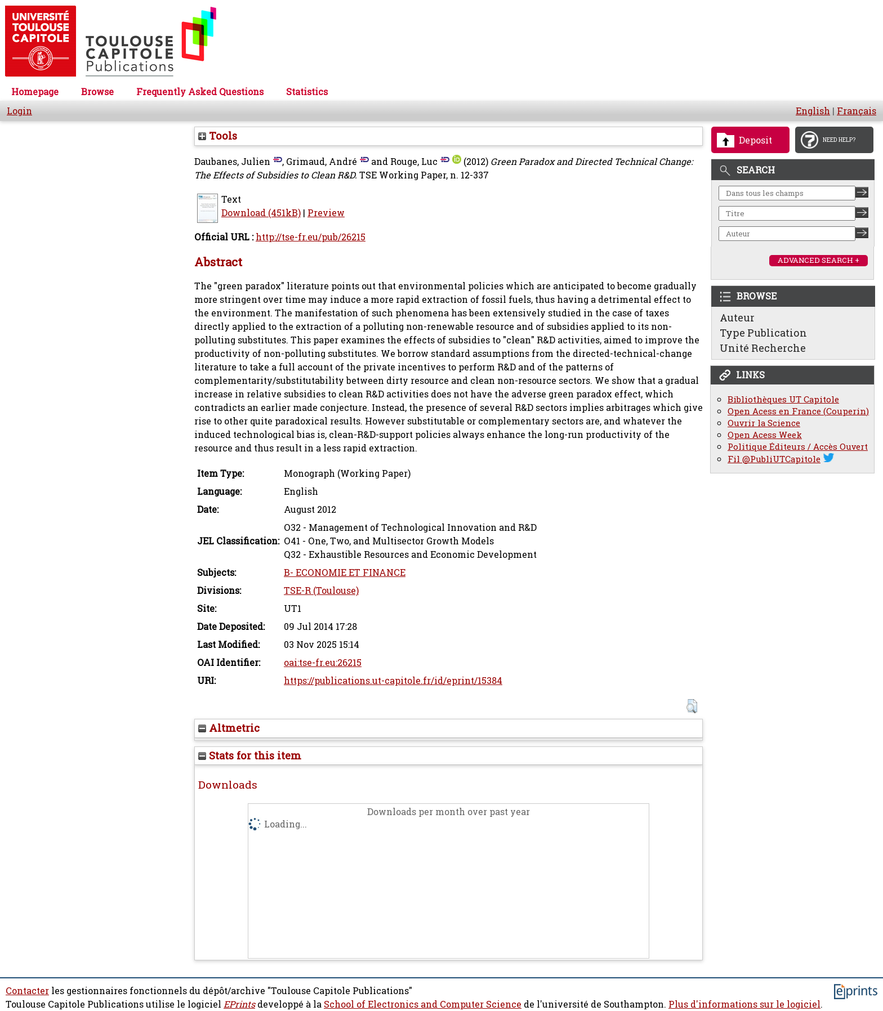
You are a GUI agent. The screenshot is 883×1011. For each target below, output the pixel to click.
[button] (691, 706)
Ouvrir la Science (764, 423)
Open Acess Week (765, 435)
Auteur (737, 317)
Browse (97, 92)
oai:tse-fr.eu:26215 (323, 662)
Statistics (307, 92)
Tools (217, 135)
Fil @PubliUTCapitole (774, 459)
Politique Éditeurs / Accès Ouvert (798, 447)
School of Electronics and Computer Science (422, 1004)
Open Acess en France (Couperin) (798, 411)
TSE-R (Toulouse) (321, 590)
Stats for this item (249, 755)
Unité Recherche (763, 348)
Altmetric (229, 728)
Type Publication (763, 332)
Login (19, 111)
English (813, 111)
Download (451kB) (261, 213)
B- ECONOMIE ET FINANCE (344, 572)
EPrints (239, 1004)
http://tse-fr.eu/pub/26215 (310, 237)
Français (856, 111)
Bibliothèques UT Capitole (783, 399)
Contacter (27, 991)
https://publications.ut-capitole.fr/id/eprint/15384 (393, 680)
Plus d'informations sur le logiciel (744, 1004)
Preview (326, 213)
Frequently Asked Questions (200, 92)
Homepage (35, 92)
